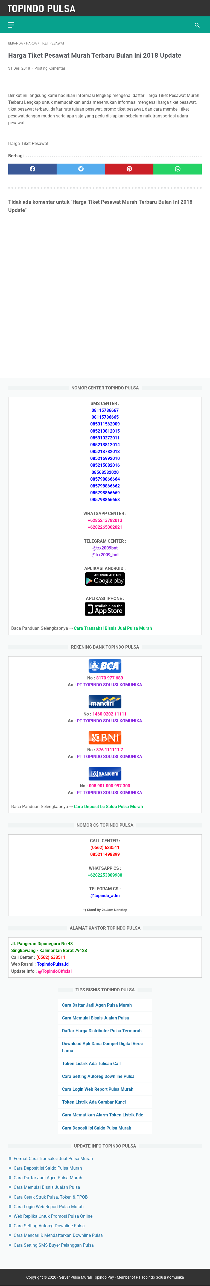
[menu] (11, 23)
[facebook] (32, 167)
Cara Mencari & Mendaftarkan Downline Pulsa (58, 1235)
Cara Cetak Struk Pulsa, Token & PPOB (51, 1196)
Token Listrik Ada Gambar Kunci (94, 1101)
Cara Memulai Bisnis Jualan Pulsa (95, 1017)
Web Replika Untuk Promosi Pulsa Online (53, 1216)
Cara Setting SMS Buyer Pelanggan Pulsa (54, 1244)
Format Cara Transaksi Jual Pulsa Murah (53, 1158)
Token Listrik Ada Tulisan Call (91, 1063)
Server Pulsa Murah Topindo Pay (86, 1277)
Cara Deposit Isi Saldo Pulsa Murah (96, 1127)
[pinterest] (129, 167)
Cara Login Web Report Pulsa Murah (97, 1089)
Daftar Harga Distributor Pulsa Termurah (102, 1030)
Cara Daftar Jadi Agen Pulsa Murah (97, 1004)
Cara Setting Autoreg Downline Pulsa (98, 1076)
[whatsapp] (177, 167)
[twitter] (81, 167)
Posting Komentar (49, 67)
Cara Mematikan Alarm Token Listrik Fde (102, 1115)
